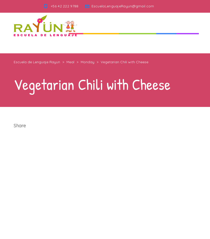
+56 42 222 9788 (65, 6)
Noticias (166, 43)
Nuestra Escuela (137, 43)
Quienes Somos (101, 43)
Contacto (187, 43)
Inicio (76, 43)
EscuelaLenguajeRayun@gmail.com (123, 6)
